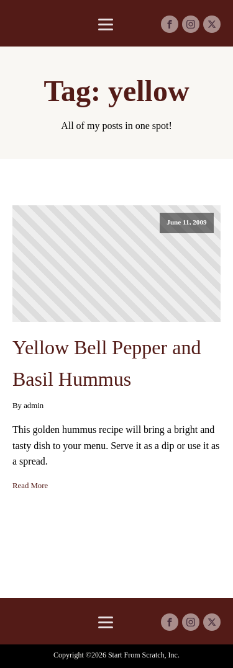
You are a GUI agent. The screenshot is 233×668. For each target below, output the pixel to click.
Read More (30, 485)
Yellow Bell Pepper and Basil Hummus (106, 363)
